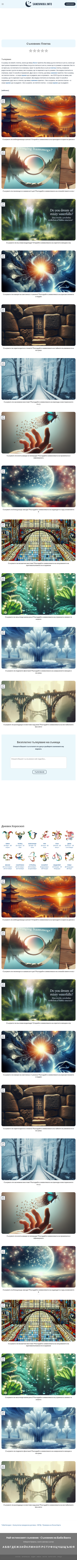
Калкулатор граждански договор (24, 1525)
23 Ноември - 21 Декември (32, 866)
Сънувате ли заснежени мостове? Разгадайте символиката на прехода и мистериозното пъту (38, 403)
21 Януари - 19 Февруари (57, 866)
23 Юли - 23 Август (57, 845)
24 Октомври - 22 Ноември (20, 866)
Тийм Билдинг (6, 1525)
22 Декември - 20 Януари (44, 866)
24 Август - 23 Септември (69, 845)
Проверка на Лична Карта (51, 1525)
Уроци (59, 1556)
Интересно (26, 1556)
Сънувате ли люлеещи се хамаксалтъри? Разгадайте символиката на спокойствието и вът (38, 191)
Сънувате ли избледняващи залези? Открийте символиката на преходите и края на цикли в (38, 139)
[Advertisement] (38, 24)
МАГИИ (44, 1556)
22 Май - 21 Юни (32, 845)
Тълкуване (39, 772)
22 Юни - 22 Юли (44, 845)
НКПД (39, 1525)
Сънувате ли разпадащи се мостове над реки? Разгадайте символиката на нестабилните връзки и (39, 726)
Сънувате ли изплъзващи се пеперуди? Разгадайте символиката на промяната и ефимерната (38, 457)
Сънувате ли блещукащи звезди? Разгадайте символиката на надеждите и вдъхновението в (38, 511)
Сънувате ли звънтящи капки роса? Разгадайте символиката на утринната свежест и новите (38, 618)
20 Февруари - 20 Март (69, 866)
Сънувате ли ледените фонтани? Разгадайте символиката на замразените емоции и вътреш (38, 672)
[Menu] (2, 4)
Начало (18, 1556)
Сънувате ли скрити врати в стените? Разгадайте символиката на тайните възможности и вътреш (38, 349)
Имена (39, 1556)
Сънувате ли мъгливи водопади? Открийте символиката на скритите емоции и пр (38, 243)
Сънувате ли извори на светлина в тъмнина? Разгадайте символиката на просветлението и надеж (38, 295)
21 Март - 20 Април (8, 845)
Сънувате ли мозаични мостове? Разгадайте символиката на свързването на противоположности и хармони (38, 564)
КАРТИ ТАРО (52, 1556)
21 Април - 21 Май (20, 845)
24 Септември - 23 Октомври (8, 866)
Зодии (33, 1556)
